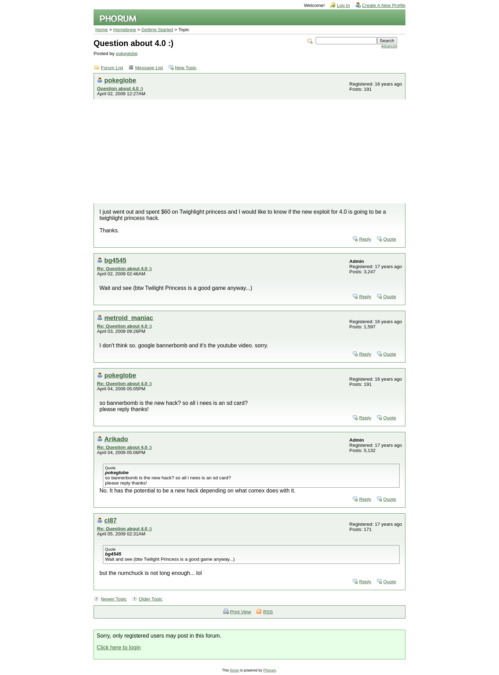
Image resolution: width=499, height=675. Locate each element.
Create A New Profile (383, 5)
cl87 (110, 520)
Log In (343, 5)
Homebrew (124, 29)
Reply (365, 239)
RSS (268, 611)
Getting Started (157, 29)
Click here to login (119, 647)
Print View (240, 611)
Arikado (116, 439)
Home (101, 29)
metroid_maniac (128, 317)
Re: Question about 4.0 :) (124, 268)
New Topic (185, 67)
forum (234, 670)
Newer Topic (114, 599)
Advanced (389, 46)
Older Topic (151, 599)
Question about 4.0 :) (120, 88)
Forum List (112, 67)
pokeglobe (127, 53)
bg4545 (115, 260)
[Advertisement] (249, 151)
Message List (149, 67)
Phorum (269, 670)
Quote (389, 239)
